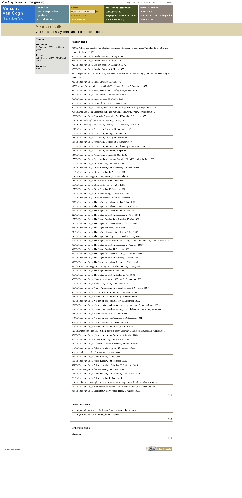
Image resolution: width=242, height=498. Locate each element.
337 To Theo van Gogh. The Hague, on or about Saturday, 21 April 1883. (105, 258)
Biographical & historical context (121, 16)
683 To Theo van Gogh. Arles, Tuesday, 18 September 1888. (99, 361)
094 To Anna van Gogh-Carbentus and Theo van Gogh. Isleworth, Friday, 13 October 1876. (113, 112)
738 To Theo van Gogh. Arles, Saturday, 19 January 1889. (98, 378)
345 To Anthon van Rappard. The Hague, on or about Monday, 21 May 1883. (107, 266)
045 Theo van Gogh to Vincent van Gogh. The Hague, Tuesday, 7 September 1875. (110, 86)
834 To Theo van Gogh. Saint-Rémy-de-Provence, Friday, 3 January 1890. (106, 391)
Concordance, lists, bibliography (156, 16)
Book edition (156, 20)
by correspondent (52, 11)
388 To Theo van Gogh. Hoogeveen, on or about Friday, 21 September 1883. (107, 279)
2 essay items (60, 32)
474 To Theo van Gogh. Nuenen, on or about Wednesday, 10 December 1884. (107, 318)
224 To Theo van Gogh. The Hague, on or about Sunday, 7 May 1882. (104, 210)
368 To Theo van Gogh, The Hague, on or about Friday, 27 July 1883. (103, 275)
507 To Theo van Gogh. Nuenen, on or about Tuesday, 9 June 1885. (102, 326)
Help (127, 2)
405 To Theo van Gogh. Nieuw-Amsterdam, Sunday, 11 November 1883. (105, 292)
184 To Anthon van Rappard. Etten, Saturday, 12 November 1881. (102, 176)
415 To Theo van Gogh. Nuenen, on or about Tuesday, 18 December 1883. (106, 301)
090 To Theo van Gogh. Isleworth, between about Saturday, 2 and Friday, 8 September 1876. (114, 107)
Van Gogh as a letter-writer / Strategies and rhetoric (95, 414)
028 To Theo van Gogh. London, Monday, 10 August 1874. (99, 65)
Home (168, 2)
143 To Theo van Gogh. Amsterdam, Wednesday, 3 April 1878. (100, 150)
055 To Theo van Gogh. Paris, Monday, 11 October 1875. (98, 99)
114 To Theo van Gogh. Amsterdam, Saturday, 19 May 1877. (99, 120)
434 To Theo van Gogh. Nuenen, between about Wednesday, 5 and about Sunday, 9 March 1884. (116, 305)
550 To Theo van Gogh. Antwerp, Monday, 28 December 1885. (100, 339)
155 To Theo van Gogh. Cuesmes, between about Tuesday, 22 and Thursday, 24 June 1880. (113, 159)
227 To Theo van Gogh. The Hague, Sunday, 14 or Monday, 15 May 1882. (106, 219)
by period (52, 7)
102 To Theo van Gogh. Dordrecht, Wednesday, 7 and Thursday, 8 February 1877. (109, 116)
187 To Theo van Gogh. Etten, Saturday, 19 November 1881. (99, 189)
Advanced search (87, 16)
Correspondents (121, 11)
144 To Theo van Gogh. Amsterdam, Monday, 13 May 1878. (99, 155)
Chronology (77, 434)
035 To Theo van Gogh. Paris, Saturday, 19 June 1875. (96, 82)
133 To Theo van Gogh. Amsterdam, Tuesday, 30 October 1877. (101, 137)
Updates (147, 2)
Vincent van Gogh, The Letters (18, 14)
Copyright (5, 448)
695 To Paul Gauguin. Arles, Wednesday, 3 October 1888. (98, 369)
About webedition (156, 7)
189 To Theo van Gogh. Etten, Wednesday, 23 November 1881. (100, 193)
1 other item (85, 32)
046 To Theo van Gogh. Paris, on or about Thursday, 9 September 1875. (104, 90)
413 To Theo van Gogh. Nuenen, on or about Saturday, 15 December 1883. (106, 296)
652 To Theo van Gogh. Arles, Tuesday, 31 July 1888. (96, 356)
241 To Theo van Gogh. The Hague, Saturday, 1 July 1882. (98, 227)
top (169, 395)
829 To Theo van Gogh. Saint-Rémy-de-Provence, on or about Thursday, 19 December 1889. (114, 386)
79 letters (42, 32)
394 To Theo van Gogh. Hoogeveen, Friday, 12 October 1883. (100, 283)
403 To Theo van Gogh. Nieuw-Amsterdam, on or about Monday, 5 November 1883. (110, 288)
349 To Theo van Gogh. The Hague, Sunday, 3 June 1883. (98, 270)
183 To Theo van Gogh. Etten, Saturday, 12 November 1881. (99, 172)
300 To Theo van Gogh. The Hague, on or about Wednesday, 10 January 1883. (107, 245)
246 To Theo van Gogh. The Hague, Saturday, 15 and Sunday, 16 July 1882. (106, 236)
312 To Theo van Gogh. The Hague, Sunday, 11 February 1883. (101, 249)
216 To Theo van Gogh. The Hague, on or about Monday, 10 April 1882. (105, 206)
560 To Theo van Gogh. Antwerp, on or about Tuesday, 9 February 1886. (105, 343)
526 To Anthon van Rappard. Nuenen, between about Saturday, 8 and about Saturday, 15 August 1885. (118, 331)
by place (52, 16)
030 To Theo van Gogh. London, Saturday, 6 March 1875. (98, 69)
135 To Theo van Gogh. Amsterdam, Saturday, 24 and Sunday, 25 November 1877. (110, 146)
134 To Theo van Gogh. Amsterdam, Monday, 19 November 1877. (102, 142)
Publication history (121, 20)
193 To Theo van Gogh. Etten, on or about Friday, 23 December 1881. (104, 197)
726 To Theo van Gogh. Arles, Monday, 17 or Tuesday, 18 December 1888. (106, 373)
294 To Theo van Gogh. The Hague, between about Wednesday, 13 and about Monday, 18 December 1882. (120, 240)
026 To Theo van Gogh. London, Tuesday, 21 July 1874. (97, 56)
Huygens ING (46, 2)
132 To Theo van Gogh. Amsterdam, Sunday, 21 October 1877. (100, 133)
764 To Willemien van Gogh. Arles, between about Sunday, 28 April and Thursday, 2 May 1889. (116, 382)
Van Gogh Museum (15, 2)
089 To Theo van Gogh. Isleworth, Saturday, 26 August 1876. (100, 103)
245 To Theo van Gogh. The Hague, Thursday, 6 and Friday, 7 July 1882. (105, 232)
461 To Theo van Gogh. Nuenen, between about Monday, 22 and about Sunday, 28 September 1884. (117, 309)
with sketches (52, 20)
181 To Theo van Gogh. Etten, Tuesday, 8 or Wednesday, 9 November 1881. (106, 167)
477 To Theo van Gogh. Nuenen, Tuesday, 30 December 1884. (100, 322)
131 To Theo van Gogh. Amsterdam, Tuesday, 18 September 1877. (102, 129)
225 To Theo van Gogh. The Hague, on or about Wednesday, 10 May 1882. (106, 215)
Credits (154, 2)
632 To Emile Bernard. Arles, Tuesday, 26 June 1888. (96, 352)
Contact (161, 2)
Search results (87, 20)
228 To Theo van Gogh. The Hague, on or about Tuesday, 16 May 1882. (104, 223)
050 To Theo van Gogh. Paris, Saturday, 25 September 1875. (99, 94)
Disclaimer (15, 448)
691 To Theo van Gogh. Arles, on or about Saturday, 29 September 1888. (105, 365)
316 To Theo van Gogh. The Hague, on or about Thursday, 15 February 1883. (107, 253)
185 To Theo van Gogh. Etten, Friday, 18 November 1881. (98, 180)
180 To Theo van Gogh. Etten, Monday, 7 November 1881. (99, 163)
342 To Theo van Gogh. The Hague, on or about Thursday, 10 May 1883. (105, 262)
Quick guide (137, 2)
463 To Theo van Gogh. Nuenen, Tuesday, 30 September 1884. (100, 313)
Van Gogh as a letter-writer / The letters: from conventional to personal (104, 410)
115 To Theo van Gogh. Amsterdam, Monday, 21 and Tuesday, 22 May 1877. (107, 124)
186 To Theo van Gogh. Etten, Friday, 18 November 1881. (98, 185)
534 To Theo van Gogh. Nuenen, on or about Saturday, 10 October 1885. (105, 335)
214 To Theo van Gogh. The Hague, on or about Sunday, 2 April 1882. (104, 202)
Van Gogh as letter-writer (121, 7)
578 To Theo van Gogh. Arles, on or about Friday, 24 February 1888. (103, 348)
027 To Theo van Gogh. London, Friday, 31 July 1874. (96, 60)
